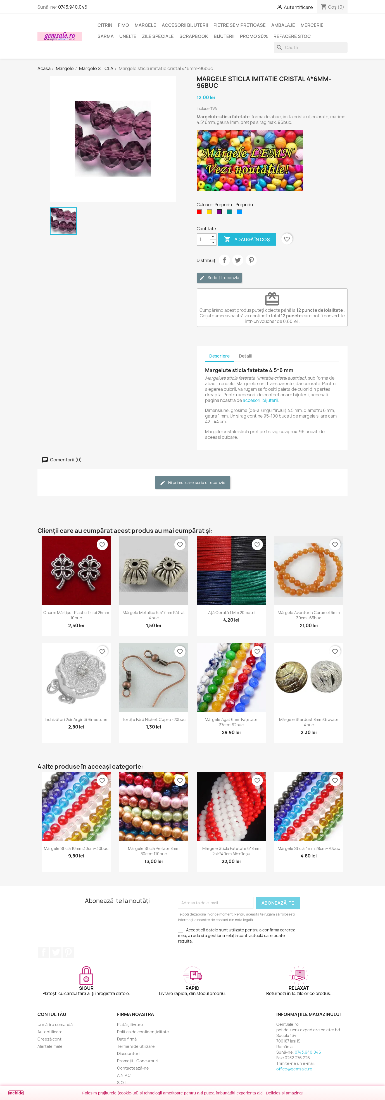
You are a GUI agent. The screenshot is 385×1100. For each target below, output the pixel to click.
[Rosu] (200, 213)
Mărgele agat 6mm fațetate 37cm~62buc (231, 722)
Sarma (106, 36)
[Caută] (311, 47)
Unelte (127, 36)
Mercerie (312, 25)
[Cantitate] (203, 239)
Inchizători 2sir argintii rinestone (76, 719)
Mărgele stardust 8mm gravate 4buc (309, 722)
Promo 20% (254, 36)
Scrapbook (193, 36)
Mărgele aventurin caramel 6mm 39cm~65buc (309, 615)
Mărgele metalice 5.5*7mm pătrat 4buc (154, 615)
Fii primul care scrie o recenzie (192, 483)
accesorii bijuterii (260, 400)
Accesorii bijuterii (185, 25)
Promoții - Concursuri (137, 1060)
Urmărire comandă (55, 1024)
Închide (16, 1093)
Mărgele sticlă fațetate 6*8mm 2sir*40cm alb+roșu (231, 851)
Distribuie (224, 260)
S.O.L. (122, 1082)
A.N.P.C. (124, 1075)
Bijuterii (224, 36)
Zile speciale (158, 36)
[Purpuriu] (220, 213)
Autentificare (50, 1031)
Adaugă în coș (247, 239)
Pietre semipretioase (239, 25)
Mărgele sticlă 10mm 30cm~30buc (76, 848)
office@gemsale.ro (294, 1069)
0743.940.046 (72, 7)
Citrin (105, 25)
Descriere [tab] (219, 356)
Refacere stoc (292, 36)
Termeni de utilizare (136, 1046)
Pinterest (251, 260)
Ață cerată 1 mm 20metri (231, 612)
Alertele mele (50, 1046)
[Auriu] (210, 213)
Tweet (237, 260)
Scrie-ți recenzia (219, 278)
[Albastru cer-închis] (240, 213)
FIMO (123, 25)
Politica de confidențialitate (143, 1031)
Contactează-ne (133, 1068)
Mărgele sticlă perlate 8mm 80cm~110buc (153, 851)
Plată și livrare (130, 1024)
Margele (145, 25)
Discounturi (128, 1053)
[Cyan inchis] (230, 213)
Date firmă (127, 1039)
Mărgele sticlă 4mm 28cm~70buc (309, 848)
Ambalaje (283, 25)
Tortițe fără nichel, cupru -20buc (154, 719)
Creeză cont (49, 1039)
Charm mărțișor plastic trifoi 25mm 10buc (76, 615)
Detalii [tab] (245, 356)
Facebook (43, 952)
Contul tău (51, 1014)
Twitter (55, 952)
